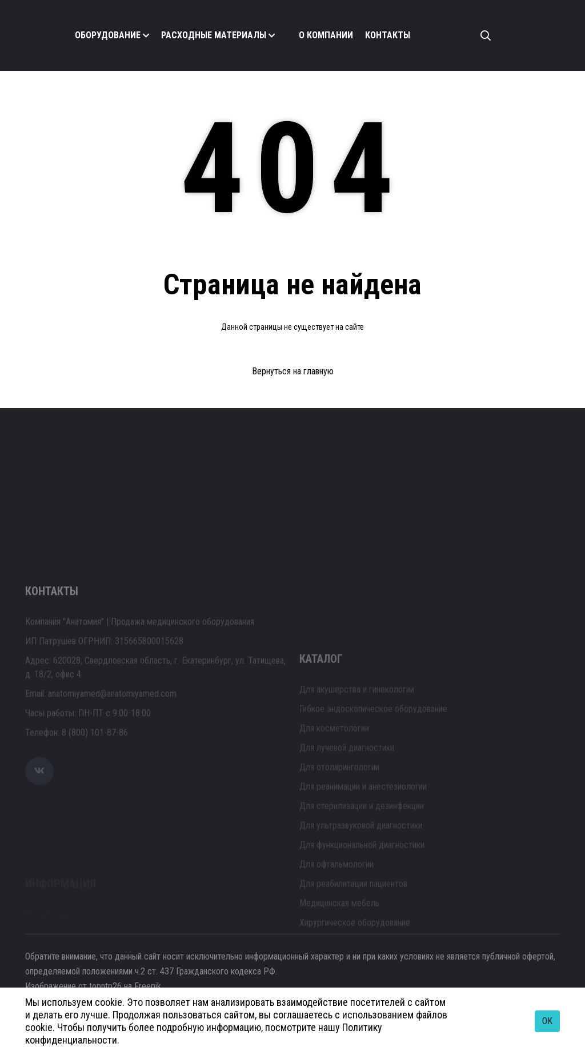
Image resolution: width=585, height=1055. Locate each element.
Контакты (387, 35)
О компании (326, 35)
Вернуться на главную (293, 371)
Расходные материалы (213, 35)
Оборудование (108, 35)
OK (547, 1021)
